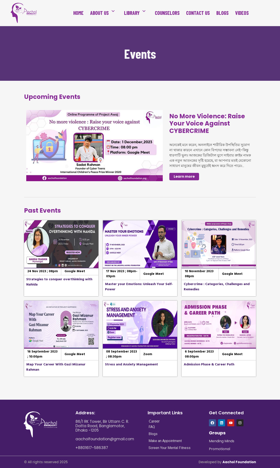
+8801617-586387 (91, 447)
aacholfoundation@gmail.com (104, 439)
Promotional (219, 448)
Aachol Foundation (239, 462)
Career (154, 421)
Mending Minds (221, 441)
